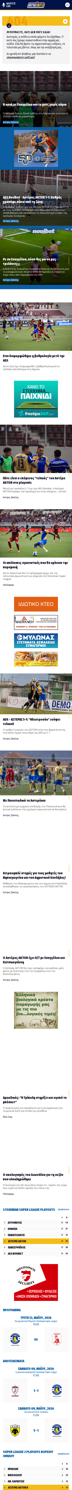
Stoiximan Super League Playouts (29, 1210)
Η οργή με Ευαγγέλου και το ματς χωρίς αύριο (35, 104)
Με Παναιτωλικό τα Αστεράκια (24, 800)
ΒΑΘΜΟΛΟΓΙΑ (63, 1209)
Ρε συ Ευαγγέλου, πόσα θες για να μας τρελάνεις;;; (29, 261)
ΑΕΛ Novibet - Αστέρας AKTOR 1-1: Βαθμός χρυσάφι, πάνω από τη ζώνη (32, 199)
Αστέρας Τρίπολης (11, 221)
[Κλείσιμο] (65, 20)
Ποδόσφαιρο (8, 585)
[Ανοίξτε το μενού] (67, 5)
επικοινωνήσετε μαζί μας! (21, 57)
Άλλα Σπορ (7, 1116)
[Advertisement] (36, 148)
